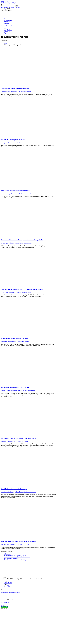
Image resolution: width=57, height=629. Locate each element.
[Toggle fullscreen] (4, 608)
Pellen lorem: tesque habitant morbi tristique (15, 191)
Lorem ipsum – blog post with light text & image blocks (18, 438)
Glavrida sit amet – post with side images (14, 489)
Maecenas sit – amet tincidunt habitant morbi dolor (17, 557)
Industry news (4, 142)
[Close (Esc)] (1, 608)
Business (3, 390)
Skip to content (4, 1)
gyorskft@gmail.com (14, 2)
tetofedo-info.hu (5, 602)
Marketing (3, 341)
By (11, 91)
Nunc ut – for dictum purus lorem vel (13, 140)
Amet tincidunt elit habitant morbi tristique (15, 88)
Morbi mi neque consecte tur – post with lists (15, 387)
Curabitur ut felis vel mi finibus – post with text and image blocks (22, 240)
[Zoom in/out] (6, 608)
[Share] (3, 608)
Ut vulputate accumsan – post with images (14, 338)
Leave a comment (26, 91)
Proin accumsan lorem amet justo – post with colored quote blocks (22, 289)
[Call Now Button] (4, 607)
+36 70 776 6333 (5, 2)
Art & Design (4, 243)
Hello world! (7, 554)
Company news (5, 91)
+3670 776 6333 (8, 583)
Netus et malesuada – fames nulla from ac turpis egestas (18, 541)
